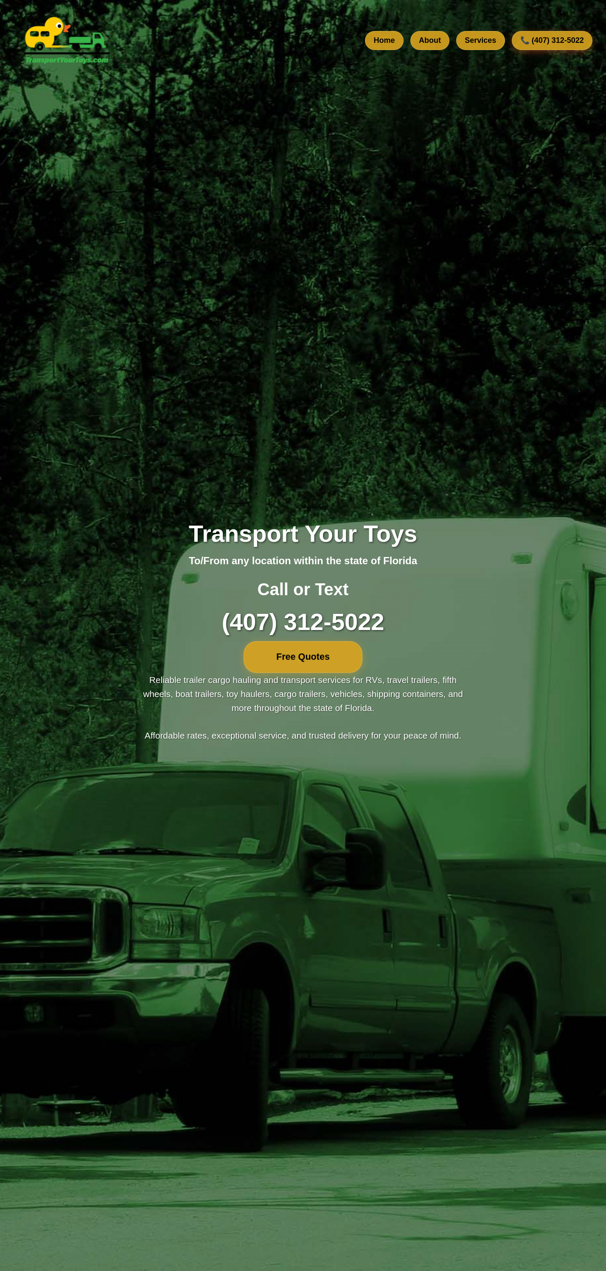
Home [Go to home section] (384, 40)
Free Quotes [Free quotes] (303, 656)
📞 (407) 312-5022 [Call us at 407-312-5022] (552, 40)
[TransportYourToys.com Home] (66, 41)
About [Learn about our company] (430, 40)
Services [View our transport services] (480, 40)
